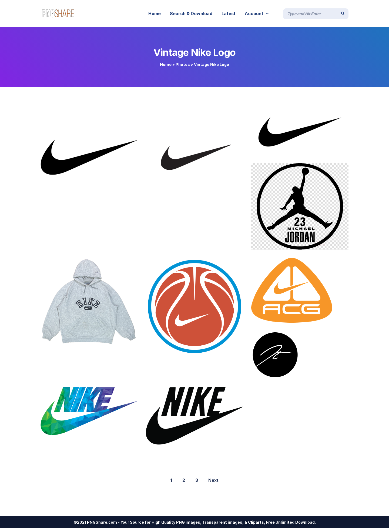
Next (213, 480)
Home (166, 64)
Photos (183, 64)
